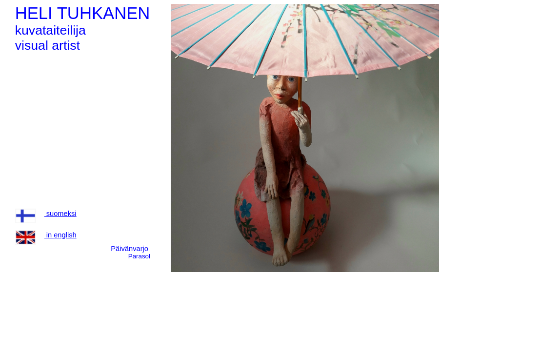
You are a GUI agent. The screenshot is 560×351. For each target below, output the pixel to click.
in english (46, 235)
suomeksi (46, 213)
